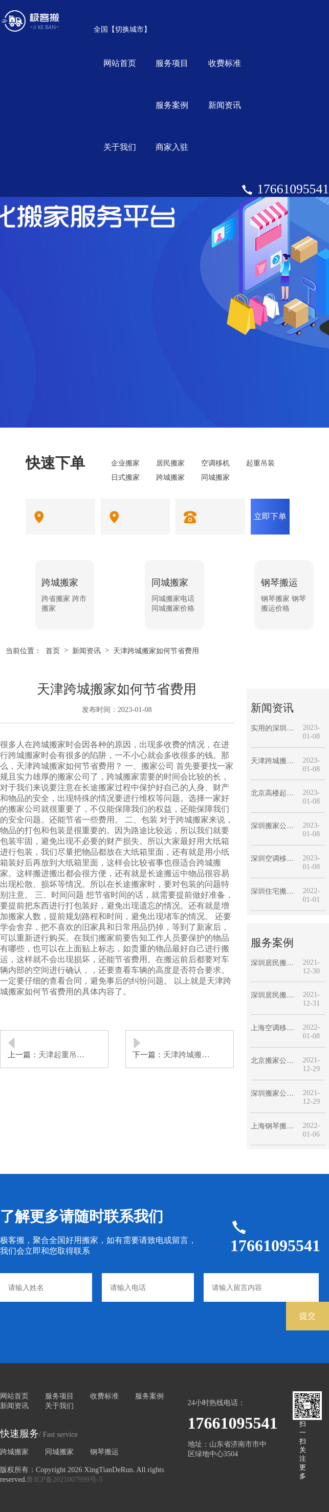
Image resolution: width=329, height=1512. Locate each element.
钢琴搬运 (104, 1452)
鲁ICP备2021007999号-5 (64, 1479)
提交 (307, 1315)
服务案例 (172, 105)
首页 (53, 651)
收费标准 (224, 63)
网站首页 (119, 63)
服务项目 (172, 63)
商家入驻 (172, 147)
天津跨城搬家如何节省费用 (156, 651)
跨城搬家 (14, 1452)
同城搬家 (59, 1452)
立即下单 (270, 516)
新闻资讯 (224, 105)
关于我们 (119, 147)
